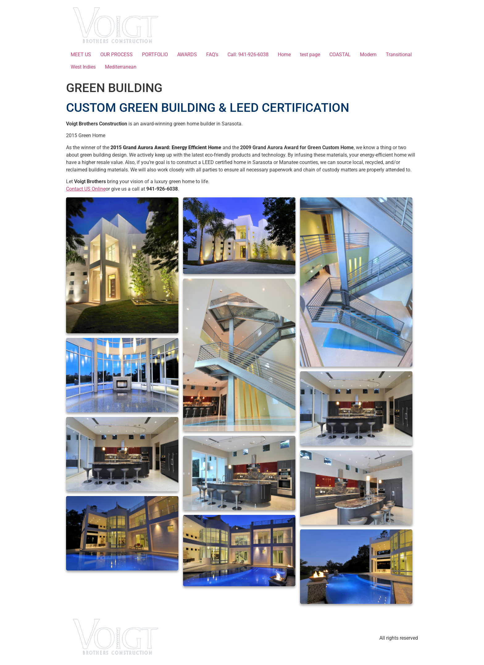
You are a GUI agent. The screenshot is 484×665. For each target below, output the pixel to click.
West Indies (83, 67)
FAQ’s (212, 54)
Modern (368, 54)
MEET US (81, 54)
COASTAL (340, 54)
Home (284, 54)
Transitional (399, 54)
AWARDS (187, 54)
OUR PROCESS (116, 54)
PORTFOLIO (155, 54)
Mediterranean (120, 67)
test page (310, 54)
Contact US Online (86, 189)
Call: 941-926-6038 (248, 54)
